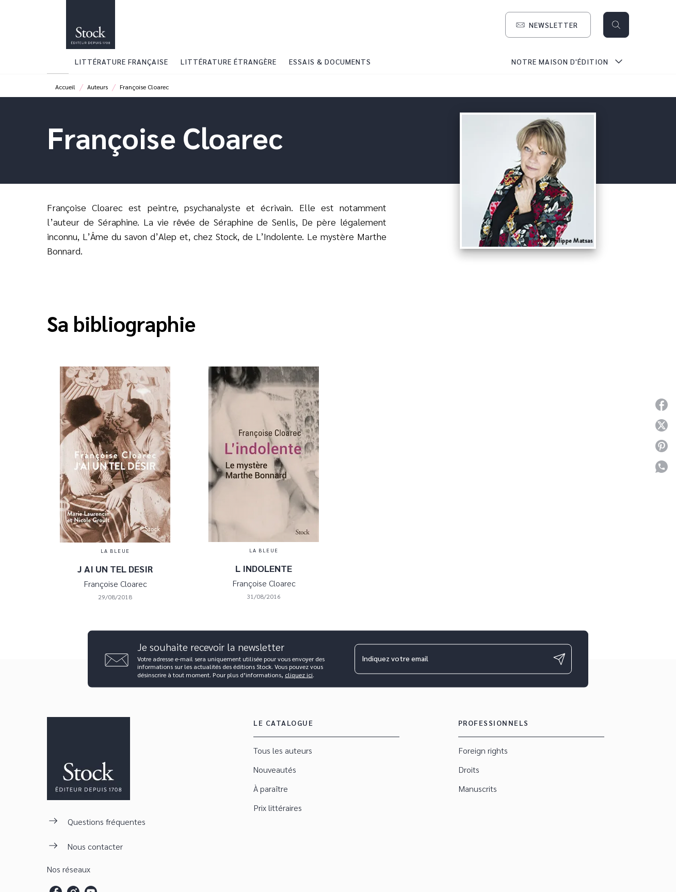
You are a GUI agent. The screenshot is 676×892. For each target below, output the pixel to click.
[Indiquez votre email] (450, 659)
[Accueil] (90, 24)
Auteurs (97, 87)
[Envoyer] (559, 659)
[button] (548, 25)
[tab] (58, 61)
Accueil (65, 87)
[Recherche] (616, 25)
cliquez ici (299, 675)
